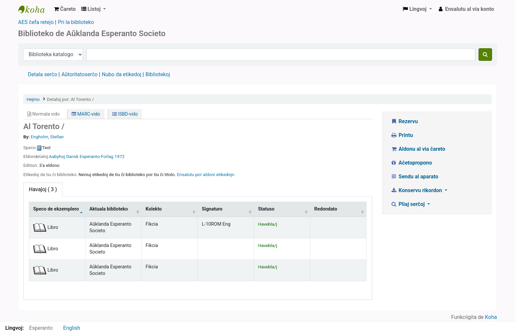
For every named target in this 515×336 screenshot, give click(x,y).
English (71, 328)
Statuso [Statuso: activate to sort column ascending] (266, 209)
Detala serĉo (42, 74)
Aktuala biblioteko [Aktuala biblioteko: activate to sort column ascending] (108, 209)
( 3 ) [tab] (43, 189)
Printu (402, 135)
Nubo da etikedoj (121, 74)
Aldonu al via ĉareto (418, 149)
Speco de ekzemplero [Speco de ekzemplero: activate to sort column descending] (56, 209)
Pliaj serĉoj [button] (408, 204)
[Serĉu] (485, 54)
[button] (64, 9)
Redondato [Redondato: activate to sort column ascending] (325, 209)
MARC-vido (86, 114)
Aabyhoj (57, 156)
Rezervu (404, 121)
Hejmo (33, 99)
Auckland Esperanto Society (34, 9)
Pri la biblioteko (76, 22)
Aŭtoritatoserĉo (79, 74)
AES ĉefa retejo (36, 22)
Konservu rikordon (417, 190)
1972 (120, 156)
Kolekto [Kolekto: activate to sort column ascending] (154, 209)
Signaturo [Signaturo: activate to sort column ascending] (212, 209)
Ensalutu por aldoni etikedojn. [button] (206, 174)
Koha (491, 317)
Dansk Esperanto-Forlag (89, 156)
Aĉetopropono (411, 163)
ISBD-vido (125, 114)
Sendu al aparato (414, 176)
